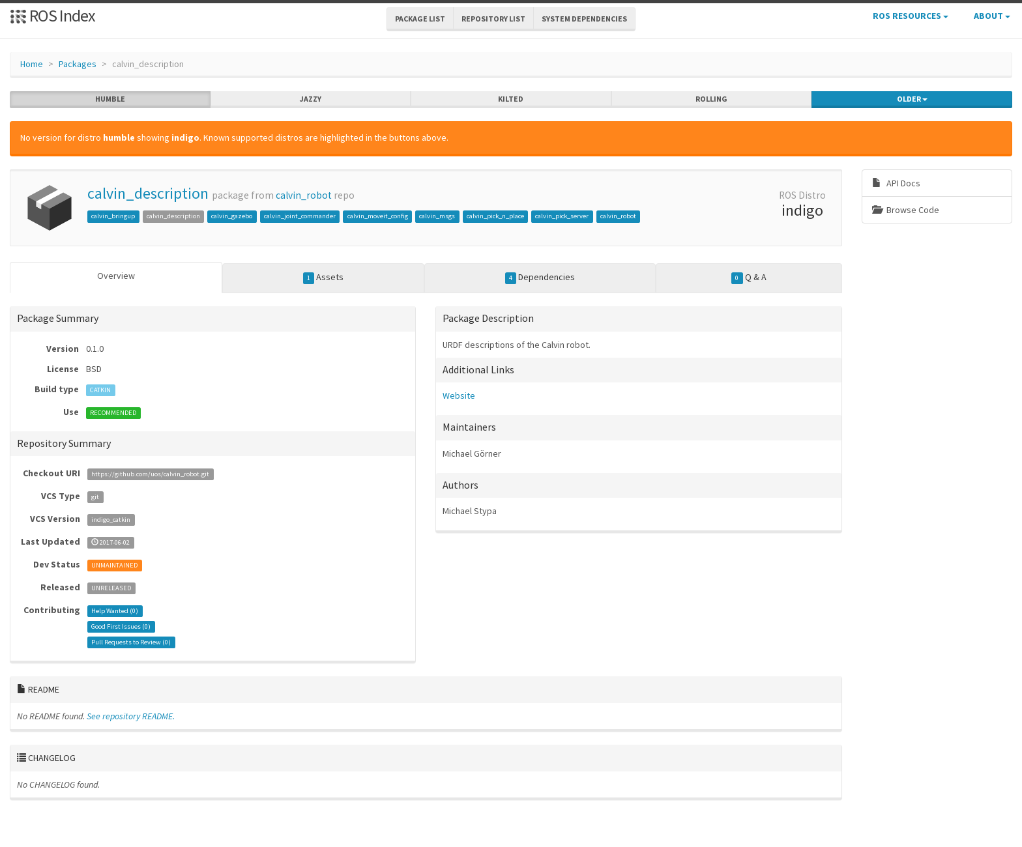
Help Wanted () (114, 611)
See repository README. (131, 716)
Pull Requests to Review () (131, 642)
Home (31, 64)
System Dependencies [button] (584, 18)
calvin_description (148, 193)
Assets (323, 277)
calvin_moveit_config (377, 216)
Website (459, 395)
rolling (711, 99)
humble (110, 99)
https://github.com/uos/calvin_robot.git (150, 474)
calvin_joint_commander (300, 216)
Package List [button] (420, 18)
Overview (116, 275)
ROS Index (52, 15)
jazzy (310, 99)
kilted (510, 99)
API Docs (896, 183)
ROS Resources (910, 16)
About (992, 16)
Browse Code (905, 210)
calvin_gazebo (231, 216)
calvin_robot (304, 195)
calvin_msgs (437, 216)
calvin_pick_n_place (495, 216)
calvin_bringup (113, 216)
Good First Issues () (121, 626)
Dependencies (540, 277)
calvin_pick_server (562, 216)
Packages (77, 64)
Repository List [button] (493, 18)
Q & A (748, 277)
